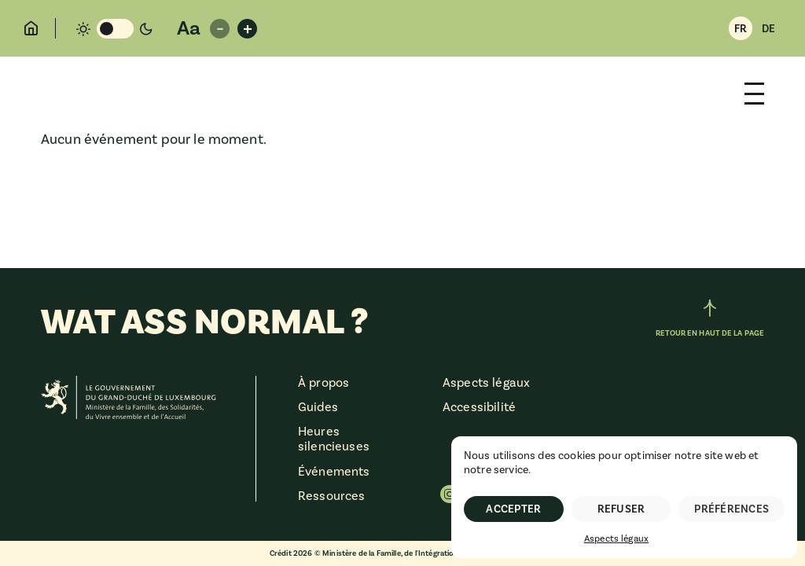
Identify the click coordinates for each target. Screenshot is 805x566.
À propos (323, 383)
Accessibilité (479, 407)
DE (768, 29)
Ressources (332, 496)
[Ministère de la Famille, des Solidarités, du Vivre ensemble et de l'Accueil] (128, 400)
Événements (334, 472)
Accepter (513, 509)
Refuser (621, 509)
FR (740, 29)
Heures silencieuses (333, 439)
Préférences (731, 509)
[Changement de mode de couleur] (114, 28)
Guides (318, 407)
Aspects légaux (616, 539)
